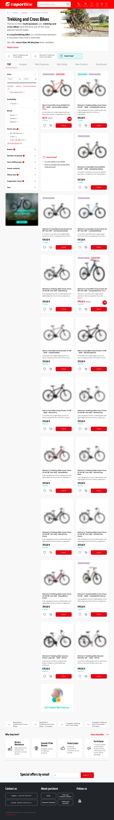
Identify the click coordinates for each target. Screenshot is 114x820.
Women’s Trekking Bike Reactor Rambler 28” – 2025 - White (90, 657)
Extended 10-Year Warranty (47, 744)
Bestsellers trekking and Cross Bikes (17, 724)
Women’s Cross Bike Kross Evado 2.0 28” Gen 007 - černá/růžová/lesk (57, 230)
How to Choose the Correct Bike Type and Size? (57, 166)
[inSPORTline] (19, 4)
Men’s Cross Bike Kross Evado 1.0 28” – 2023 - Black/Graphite (92, 352)
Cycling (15, 12)
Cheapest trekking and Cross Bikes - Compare (96, 724)
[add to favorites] (44, 125)
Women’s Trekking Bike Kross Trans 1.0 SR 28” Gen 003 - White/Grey (91, 411)
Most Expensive (42, 64)
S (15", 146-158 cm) (18, 140)
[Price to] (28, 79)
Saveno (14, 118)
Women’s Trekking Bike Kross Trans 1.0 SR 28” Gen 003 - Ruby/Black (56, 471)
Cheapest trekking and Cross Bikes (70, 724)
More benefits (100, 734)
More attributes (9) (14, 143)
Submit (87, 775)
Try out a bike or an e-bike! (54, 162)
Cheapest (23, 64)
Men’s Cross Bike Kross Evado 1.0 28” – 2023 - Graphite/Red (56, 352)
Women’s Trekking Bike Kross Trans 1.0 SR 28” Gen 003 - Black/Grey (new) (56, 534)
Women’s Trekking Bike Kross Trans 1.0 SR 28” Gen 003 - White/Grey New (91, 472)
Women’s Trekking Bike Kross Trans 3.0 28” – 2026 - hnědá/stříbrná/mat (91, 106)
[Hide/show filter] (35, 74)
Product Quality (72, 743)
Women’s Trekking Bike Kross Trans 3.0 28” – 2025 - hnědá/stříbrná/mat (91, 595)
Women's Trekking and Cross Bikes (43, 56)
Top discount (101, 64)
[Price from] (12, 79)
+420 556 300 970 (21, 796)
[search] (67, 4)
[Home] (8, 12)
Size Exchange (99, 741)
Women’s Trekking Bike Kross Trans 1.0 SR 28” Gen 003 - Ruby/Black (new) (56, 596)
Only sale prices (17, 92)
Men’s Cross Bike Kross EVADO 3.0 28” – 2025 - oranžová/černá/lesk (56, 107)
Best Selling (62, 64)
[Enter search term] (51, 4)
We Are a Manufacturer (19, 743)
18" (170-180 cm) (17, 133)
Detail (63, 125)
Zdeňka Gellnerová (21, 803)
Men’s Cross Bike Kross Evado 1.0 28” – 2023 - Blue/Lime (56, 411)
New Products (81, 64)
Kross (13, 115)
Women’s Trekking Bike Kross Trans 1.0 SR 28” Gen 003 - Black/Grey (56, 290)
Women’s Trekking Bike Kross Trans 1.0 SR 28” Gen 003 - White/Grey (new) (91, 534)
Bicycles (24, 12)
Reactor (14, 122)
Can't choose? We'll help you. (57, 707)
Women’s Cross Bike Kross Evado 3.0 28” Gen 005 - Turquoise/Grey (92, 290)
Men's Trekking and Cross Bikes (17, 56)
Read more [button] (12, 47)
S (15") (13, 137)
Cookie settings (10, 814)
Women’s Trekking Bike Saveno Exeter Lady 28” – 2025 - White (55, 657)
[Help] (17, 129)
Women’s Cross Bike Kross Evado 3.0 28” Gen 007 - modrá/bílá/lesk (92, 230)
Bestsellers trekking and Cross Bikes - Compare (43, 724)
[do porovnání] (50, 125)
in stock (14, 104)
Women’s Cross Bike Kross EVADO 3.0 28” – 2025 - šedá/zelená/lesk (91, 168)
